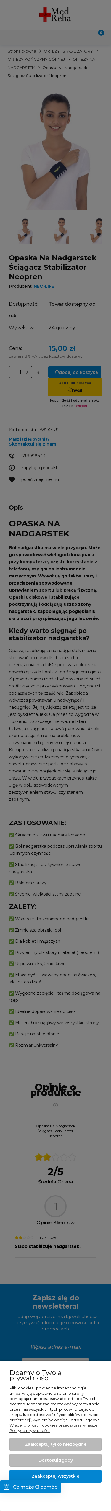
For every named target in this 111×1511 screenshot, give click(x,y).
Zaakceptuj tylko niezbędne (55, 1444)
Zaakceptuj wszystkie (55, 1476)
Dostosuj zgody (55, 1460)
